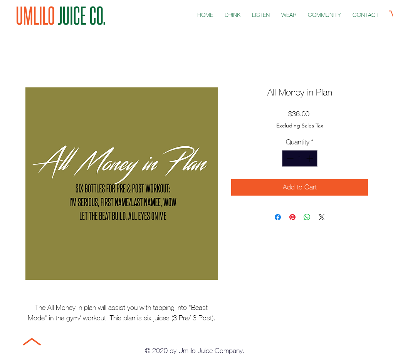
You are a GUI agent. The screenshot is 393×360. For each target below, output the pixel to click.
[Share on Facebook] (277, 217)
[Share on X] (321, 217)
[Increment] (310, 158)
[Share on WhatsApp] (307, 217)
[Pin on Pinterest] (292, 217)
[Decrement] (289, 158)
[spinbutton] (299, 158)
